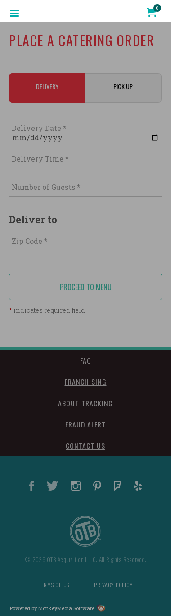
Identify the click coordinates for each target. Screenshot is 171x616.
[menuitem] (14, 13)
